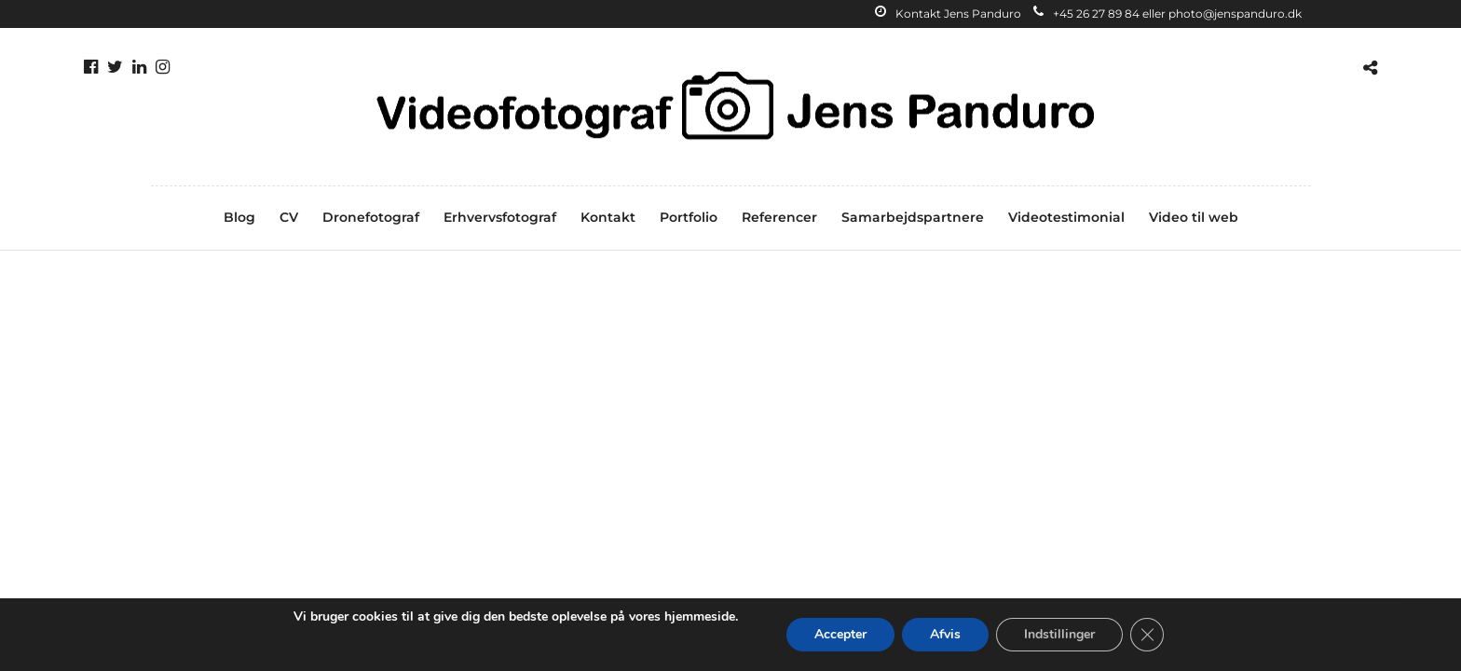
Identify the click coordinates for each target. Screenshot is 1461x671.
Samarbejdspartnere (912, 217)
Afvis (945, 634)
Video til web (1193, 217)
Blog (239, 217)
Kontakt (607, 217)
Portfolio (688, 217)
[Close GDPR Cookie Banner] (1147, 634)
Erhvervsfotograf (500, 217)
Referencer (779, 217)
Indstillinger (1059, 634)
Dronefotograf (370, 217)
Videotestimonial (1066, 217)
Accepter (840, 634)
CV (289, 217)
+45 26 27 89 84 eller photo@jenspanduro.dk (1167, 14)
